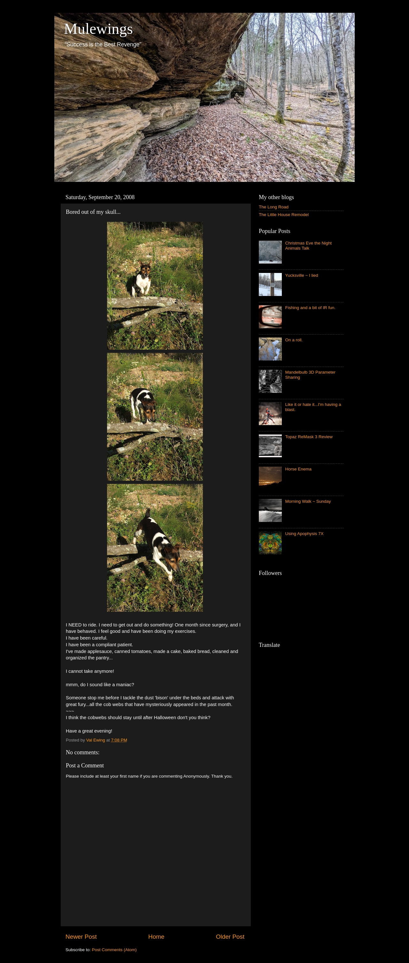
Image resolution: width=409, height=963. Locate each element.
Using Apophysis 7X (304, 533)
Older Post (230, 936)
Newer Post (81, 936)
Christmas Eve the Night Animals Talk (308, 246)
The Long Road (274, 207)
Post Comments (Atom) (114, 949)
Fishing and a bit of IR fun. (310, 307)
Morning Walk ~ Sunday (308, 501)
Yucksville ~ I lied (301, 275)
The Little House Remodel (284, 214)
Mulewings (98, 28)
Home (156, 936)
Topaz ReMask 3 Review (309, 436)
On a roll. (294, 340)
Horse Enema (298, 469)
